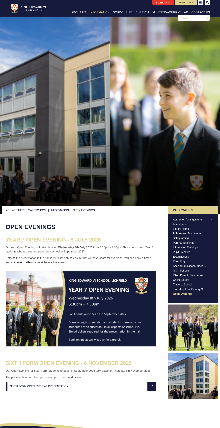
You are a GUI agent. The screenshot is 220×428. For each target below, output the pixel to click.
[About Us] (79, 8)
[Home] (27, 8)
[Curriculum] (145, 8)
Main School (37, 210)
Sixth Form (163, 2)
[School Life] (122, 8)
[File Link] (81, 386)
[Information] (99, 8)
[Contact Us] (201, 8)
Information (60, 210)
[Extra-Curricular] (173, 8)
